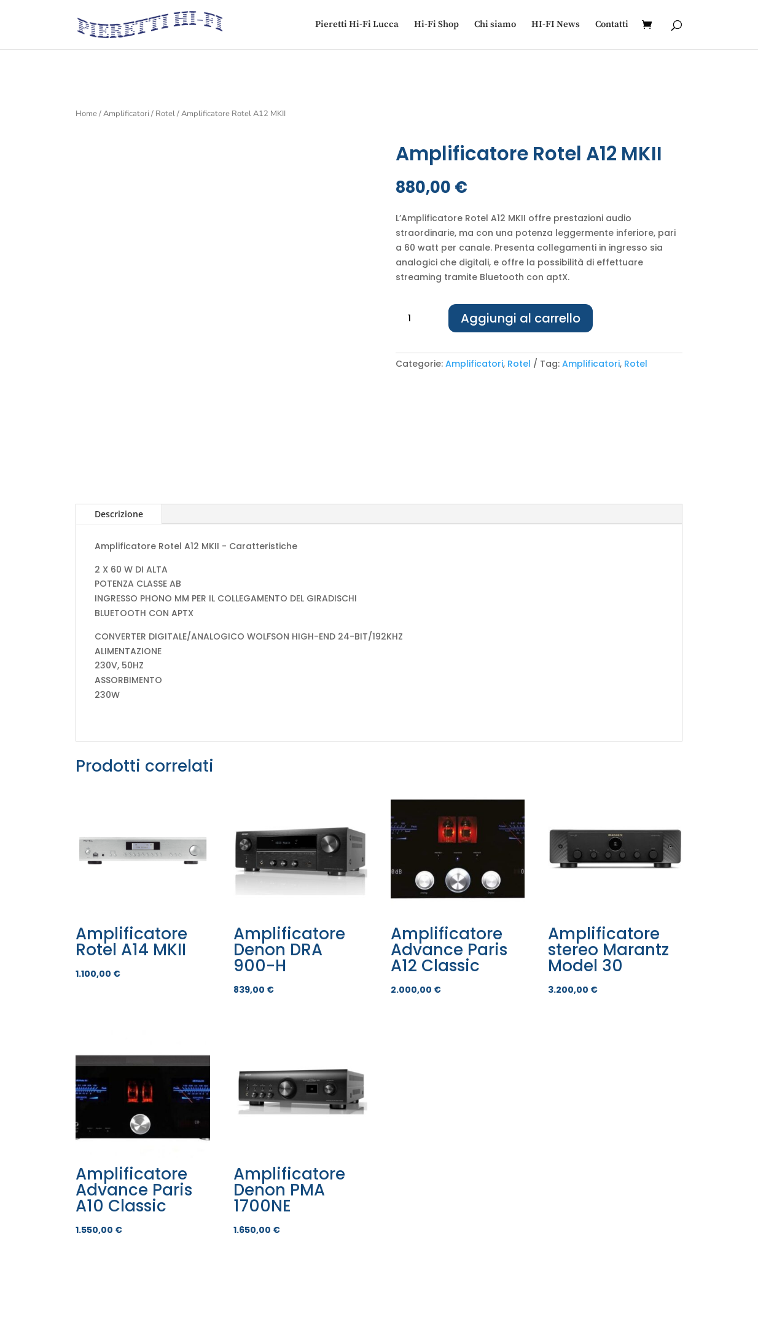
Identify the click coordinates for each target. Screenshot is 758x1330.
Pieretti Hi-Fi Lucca (357, 25)
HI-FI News (555, 25)
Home (86, 113)
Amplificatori (126, 113)
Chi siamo (495, 25)
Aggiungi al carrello (520, 318)
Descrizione (119, 514)
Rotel (165, 113)
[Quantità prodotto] (414, 319)
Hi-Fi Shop (436, 25)
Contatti (611, 25)
